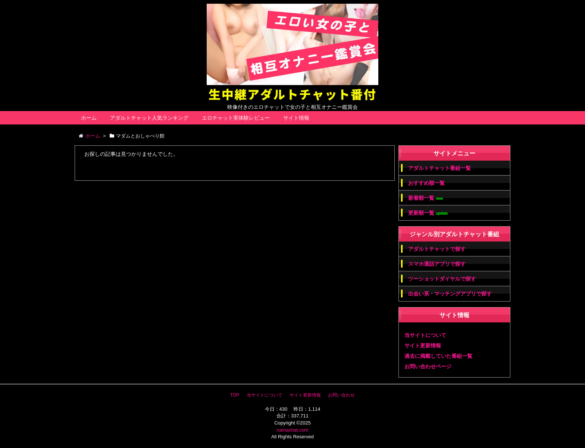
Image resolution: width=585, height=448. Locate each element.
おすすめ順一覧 (426, 183)
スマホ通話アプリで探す (437, 263)
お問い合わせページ (427, 366)
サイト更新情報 (422, 345)
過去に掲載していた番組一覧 (438, 356)
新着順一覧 (425, 198)
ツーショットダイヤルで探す (442, 278)
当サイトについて (425, 335)
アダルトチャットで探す (437, 249)
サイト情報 (296, 118)
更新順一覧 (428, 213)
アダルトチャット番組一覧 (439, 168)
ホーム (89, 118)
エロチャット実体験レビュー (236, 118)
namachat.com (292, 430)
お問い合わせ (341, 395)
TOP (234, 395)
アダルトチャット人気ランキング (149, 118)
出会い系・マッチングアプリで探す (450, 293)
